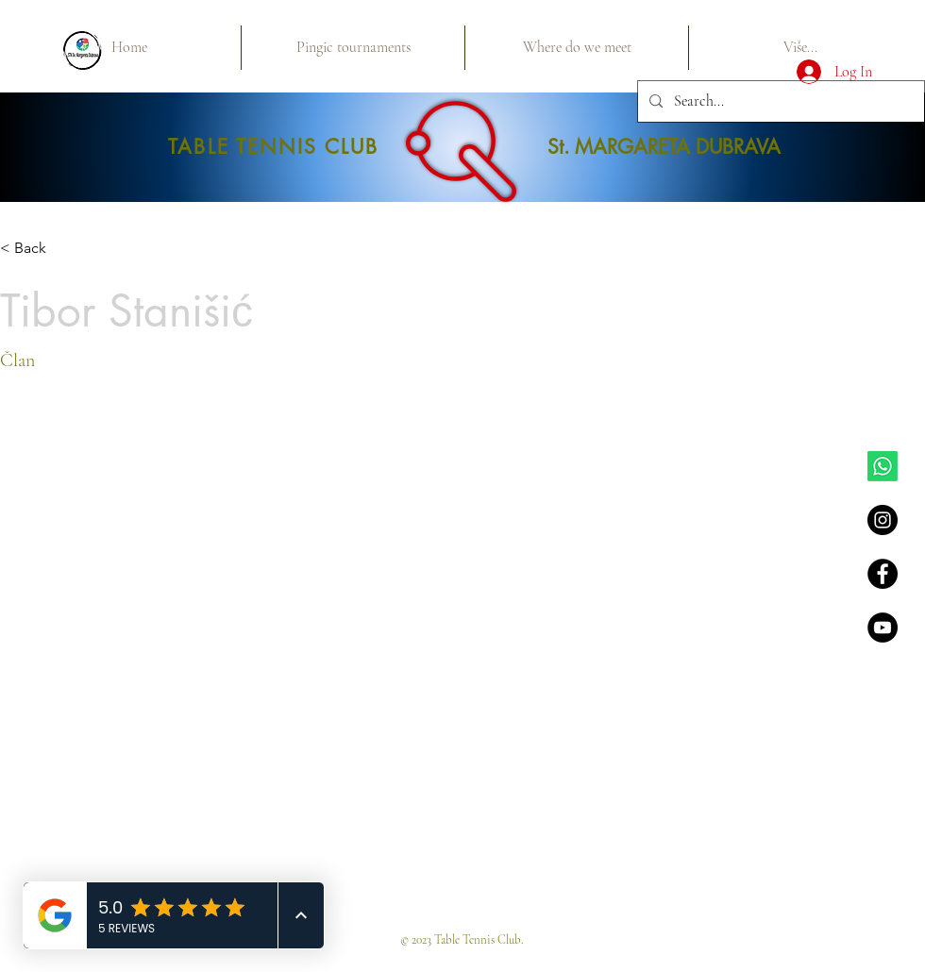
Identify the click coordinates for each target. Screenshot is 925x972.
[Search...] (779, 101)
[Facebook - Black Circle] (882, 574)
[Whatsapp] (882, 466)
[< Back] (37, 248)
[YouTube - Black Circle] (882, 627)
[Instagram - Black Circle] (882, 520)
